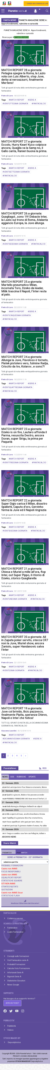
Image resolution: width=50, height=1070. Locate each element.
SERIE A (32, 100)
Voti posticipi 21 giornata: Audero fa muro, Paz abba (27, 825)
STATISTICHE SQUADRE (11, 880)
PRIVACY (16, 1056)
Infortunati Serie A (15, 972)
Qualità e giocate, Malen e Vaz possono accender (25, 795)
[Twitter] (11, 1011)
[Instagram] (22, 1011)
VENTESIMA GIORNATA (14, 670)
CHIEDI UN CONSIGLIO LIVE (37, 4)
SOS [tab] (12, 777)
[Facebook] (5, 1011)
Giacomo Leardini (9, 731)
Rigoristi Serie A (14, 976)
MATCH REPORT (17, 100)
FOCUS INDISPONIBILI (11, 871)
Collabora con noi (15, 918)
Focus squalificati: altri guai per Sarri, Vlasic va (25, 822)
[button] (37, 9)
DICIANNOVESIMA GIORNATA (17, 739)
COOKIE (24, 1056)
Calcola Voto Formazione (18, 968)
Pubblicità (11, 1026)
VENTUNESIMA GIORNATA (15, 599)
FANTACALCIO (39, 103)
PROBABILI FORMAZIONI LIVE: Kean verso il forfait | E (27, 798)
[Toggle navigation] (47, 11)
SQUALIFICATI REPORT (11, 877)
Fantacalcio (12, 928)
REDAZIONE (32, 1056)
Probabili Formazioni (16, 964)
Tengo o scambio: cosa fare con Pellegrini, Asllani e (26, 833)
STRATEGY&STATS (9, 886)
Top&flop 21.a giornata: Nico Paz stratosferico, (25, 818)
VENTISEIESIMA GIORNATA (16, 244)
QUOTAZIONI (7, 889)
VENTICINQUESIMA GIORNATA (17, 315)
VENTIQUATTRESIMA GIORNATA (18, 387)
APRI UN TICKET (12, 1003)
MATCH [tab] (7, 853)
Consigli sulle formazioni (18, 956)
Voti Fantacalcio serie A (17, 960)
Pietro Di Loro (7, 96)
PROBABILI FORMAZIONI (12, 865)
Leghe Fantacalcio (15, 932)
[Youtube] (17, 1011)
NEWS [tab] (5, 777)
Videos (10, 1030)
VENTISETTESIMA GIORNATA (17, 172)
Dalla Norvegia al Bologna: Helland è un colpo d (24, 806)
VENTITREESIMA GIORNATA (16, 462)
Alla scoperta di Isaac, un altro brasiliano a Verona (26, 814)
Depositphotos (14, 1042)
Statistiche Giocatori (16, 980)
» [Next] (25, 755)
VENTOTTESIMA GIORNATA (16, 103)
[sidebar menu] (3, 11)
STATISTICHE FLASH (10, 895)
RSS (43, 768)
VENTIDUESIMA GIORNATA (15, 531)
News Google (13, 984)
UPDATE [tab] (32, 777)
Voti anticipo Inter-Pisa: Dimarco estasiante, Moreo (27, 787)
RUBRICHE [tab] (21, 777)
